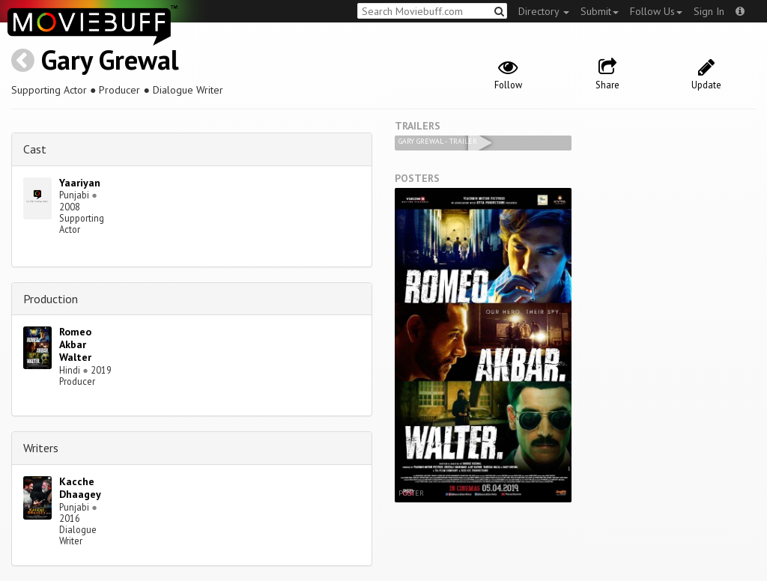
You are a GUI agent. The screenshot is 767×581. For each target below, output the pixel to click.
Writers (40, 447)
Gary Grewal (110, 59)
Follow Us (656, 11)
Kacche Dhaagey (80, 488)
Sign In (709, 11)
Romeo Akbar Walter (75, 344)
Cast (34, 149)
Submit (599, 11)
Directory (543, 11)
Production (50, 298)
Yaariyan (79, 182)
